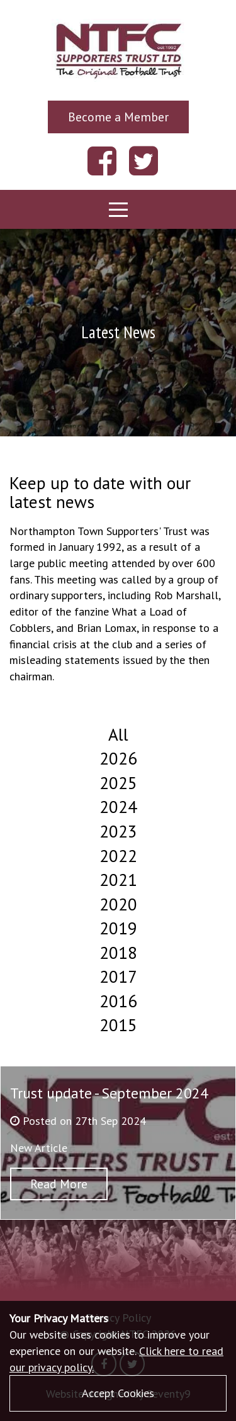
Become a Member (118, 116)
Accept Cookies (118, 1393)
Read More (58, 1184)
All (118, 734)
